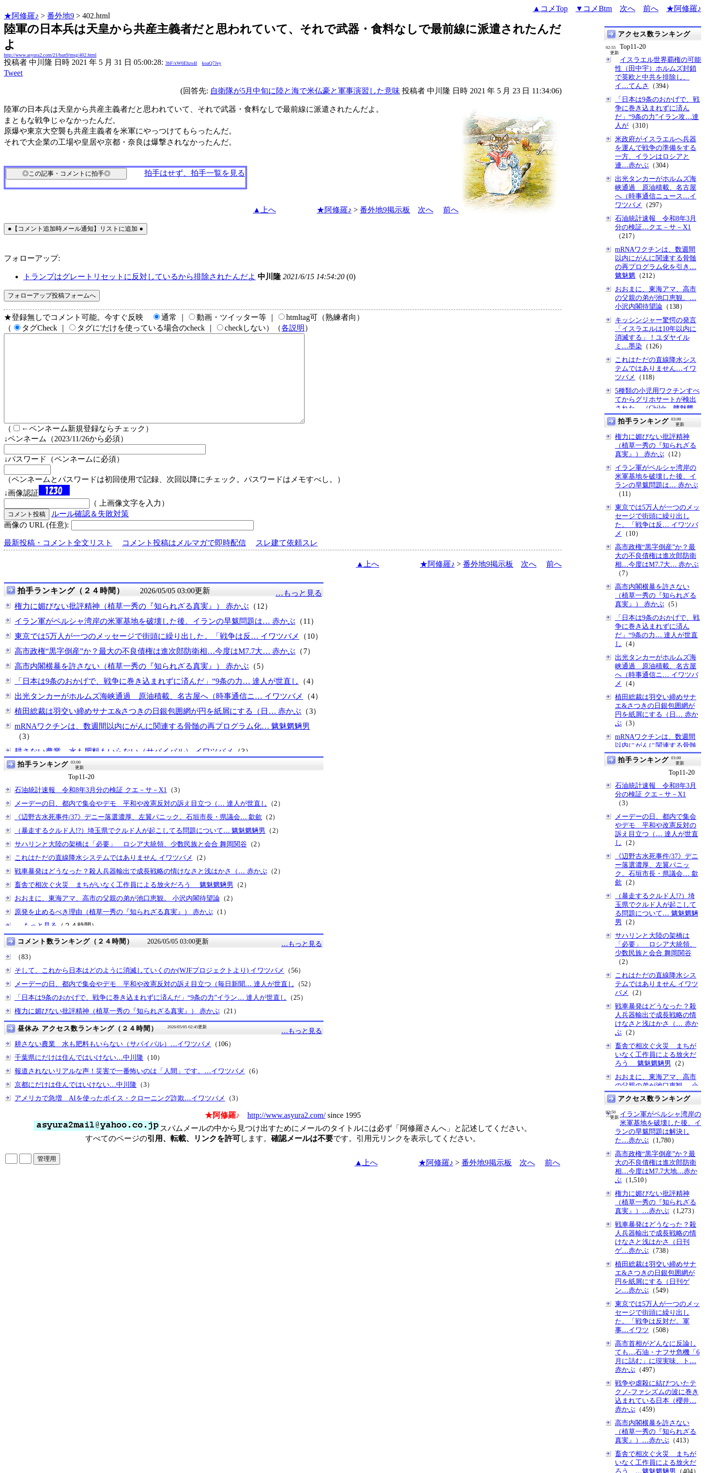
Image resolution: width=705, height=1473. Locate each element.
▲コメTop (550, 8)
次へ (627, 8)
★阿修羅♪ (21, 16)
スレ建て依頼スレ (287, 560)
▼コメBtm (594, 8)
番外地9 (60, 16)
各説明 (293, 328)
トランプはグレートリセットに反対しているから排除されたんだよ (139, 276)
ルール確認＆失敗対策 (90, 531)
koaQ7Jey (211, 63)
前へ (651, 8)
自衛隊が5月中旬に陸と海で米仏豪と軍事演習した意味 (305, 91)
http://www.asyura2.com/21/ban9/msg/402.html (50, 55)
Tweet (13, 73)
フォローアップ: (32, 258)
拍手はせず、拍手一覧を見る (194, 173)
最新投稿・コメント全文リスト (58, 560)
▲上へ (264, 210)
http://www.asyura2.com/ (286, 1132)
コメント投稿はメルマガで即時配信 (184, 560)
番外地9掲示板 (385, 210)
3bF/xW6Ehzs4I (181, 63)
